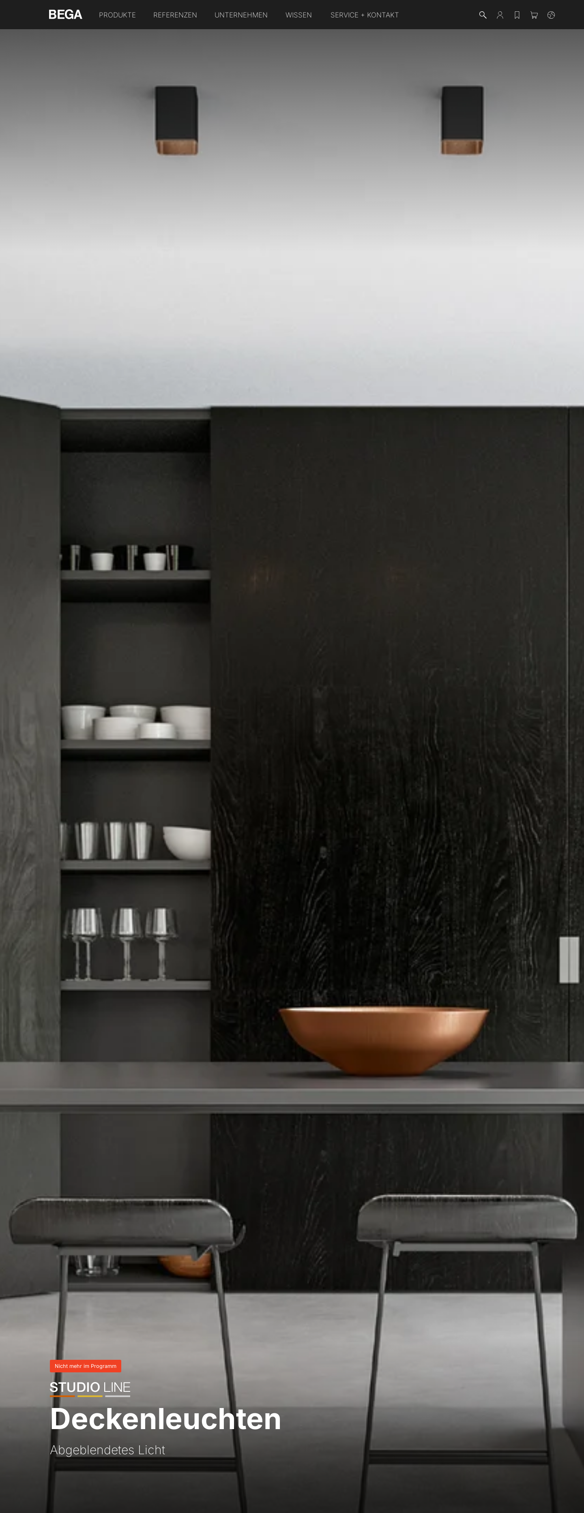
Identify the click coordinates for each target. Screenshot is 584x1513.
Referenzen (175, 15)
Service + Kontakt (365, 15)
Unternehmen (241, 15)
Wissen (299, 15)
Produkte (117, 15)
